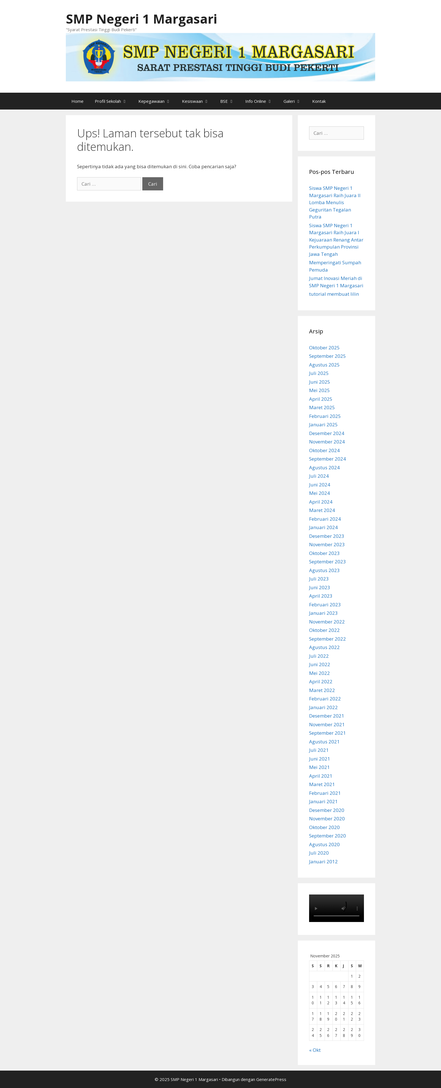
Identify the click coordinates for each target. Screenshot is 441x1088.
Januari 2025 (323, 424)
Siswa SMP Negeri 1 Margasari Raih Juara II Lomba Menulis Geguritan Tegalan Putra (335, 202)
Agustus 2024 (324, 467)
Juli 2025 (319, 373)
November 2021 (327, 724)
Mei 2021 (319, 767)
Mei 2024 (319, 493)
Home (77, 101)
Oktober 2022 (324, 630)
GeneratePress (271, 1079)
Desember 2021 (326, 716)
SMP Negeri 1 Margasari (141, 18)
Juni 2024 (319, 484)
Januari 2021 (323, 801)
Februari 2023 (325, 604)
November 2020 (327, 818)
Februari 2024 (325, 519)
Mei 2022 (319, 673)
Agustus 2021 (324, 741)
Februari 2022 (325, 698)
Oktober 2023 (324, 553)
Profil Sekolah (114, 101)
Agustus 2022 (324, 647)
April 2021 (320, 776)
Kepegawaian (157, 101)
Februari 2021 (325, 793)
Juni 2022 (319, 664)
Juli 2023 (319, 578)
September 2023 (327, 561)
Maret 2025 (322, 407)
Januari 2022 (323, 707)
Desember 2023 (326, 536)
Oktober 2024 (324, 450)
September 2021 (327, 733)
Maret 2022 (322, 690)
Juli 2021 (319, 750)
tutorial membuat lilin (334, 294)
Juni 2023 (319, 587)
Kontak (319, 101)
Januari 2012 (323, 861)
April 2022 (320, 681)
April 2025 (320, 399)
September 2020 (327, 835)
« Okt (315, 1050)
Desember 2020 (326, 810)
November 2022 (327, 621)
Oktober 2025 (324, 347)
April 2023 (320, 596)
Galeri (295, 101)
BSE (230, 101)
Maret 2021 (322, 784)
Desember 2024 (326, 433)
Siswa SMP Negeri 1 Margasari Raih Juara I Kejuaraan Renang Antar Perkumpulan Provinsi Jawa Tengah (336, 239)
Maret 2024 (322, 510)
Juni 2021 (319, 758)
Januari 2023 (323, 613)
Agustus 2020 (324, 844)
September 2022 (327, 639)
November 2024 (327, 441)
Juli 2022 (319, 656)
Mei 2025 (319, 390)
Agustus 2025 (324, 364)
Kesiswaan (198, 101)
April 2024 (320, 502)
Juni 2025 (319, 382)
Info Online (261, 101)
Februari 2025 (325, 416)
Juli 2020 (319, 853)
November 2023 (327, 544)
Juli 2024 (319, 476)
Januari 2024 (323, 527)
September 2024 (327, 459)
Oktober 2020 (324, 827)
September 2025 (327, 356)
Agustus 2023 (324, 570)
